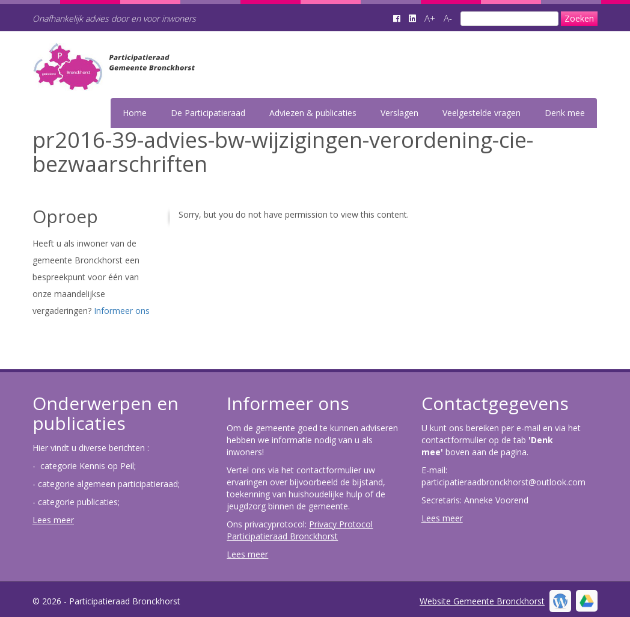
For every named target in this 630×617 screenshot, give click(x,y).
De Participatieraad (208, 112)
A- (448, 18)
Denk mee (565, 112)
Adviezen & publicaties (312, 112)
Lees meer (53, 520)
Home (135, 112)
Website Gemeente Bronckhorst (482, 601)
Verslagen (399, 112)
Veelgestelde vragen (481, 112)
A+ (429, 18)
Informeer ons (122, 310)
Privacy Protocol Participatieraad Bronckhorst (300, 530)
